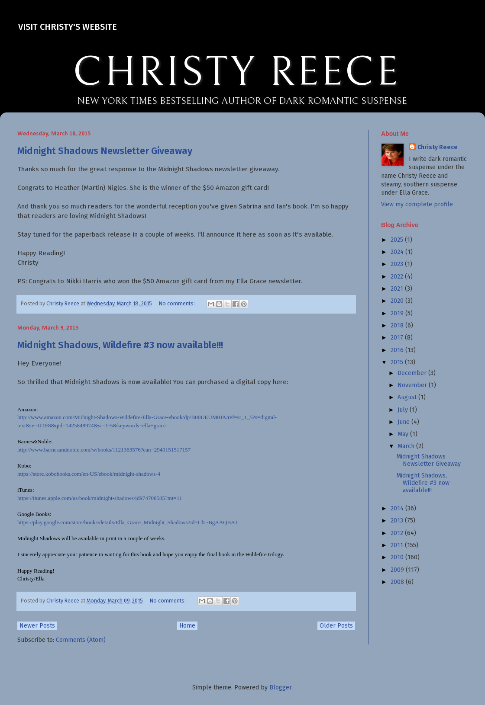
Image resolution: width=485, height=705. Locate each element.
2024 (398, 252)
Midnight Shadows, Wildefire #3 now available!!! (120, 345)
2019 (398, 313)
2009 (398, 570)
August (408, 397)
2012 (398, 533)
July (404, 409)
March (407, 446)
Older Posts (336, 625)
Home (187, 625)
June (404, 422)
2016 (398, 350)
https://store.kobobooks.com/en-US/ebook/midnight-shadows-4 (88, 474)
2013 (398, 520)
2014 (398, 508)
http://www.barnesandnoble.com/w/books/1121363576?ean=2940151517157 (104, 449)
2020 (398, 300)
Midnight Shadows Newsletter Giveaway (104, 151)
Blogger (280, 687)
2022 (398, 276)
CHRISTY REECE (236, 72)
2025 (398, 240)
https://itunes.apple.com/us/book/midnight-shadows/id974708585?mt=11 (99, 498)
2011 (398, 545)
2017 (398, 337)
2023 (398, 264)
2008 (398, 582)
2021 (398, 288)
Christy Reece (437, 147)
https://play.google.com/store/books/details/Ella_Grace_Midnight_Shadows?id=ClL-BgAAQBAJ (127, 522)
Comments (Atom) (81, 640)
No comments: (177, 303)
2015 (398, 362)
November (413, 385)
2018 (398, 325)
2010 (398, 557)
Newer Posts (37, 625)
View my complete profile (417, 204)
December (413, 373)
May (404, 434)
